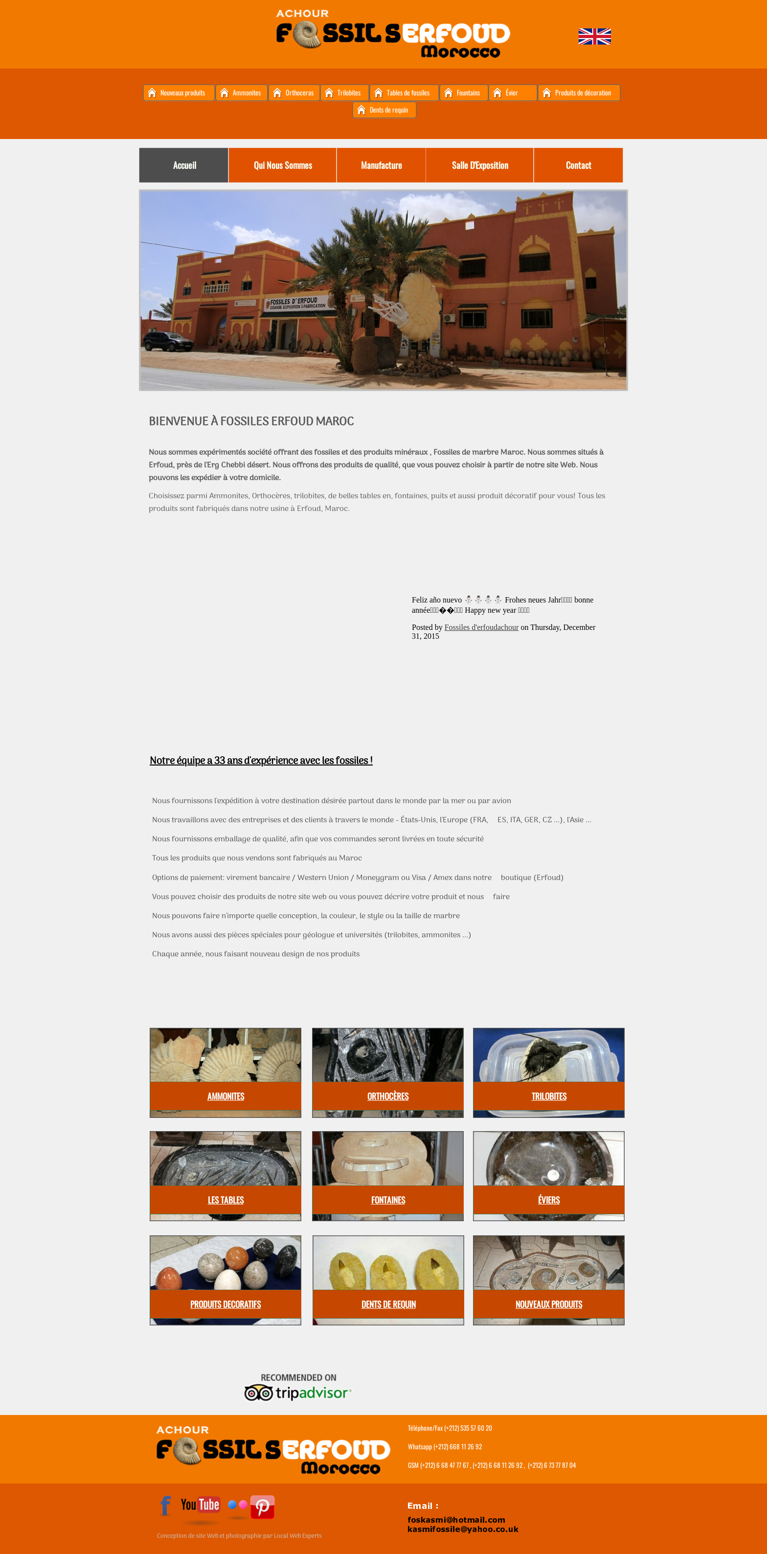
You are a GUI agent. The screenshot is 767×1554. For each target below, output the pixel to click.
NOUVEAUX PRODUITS (549, 1304)
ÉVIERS (549, 1199)
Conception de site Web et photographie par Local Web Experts (239, 1536)
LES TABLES (226, 1199)
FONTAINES (388, 1199)
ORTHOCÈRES (387, 1096)
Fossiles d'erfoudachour (482, 627)
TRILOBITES (549, 1096)
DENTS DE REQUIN (388, 1304)
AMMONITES (225, 1096)
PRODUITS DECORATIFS (225, 1304)
